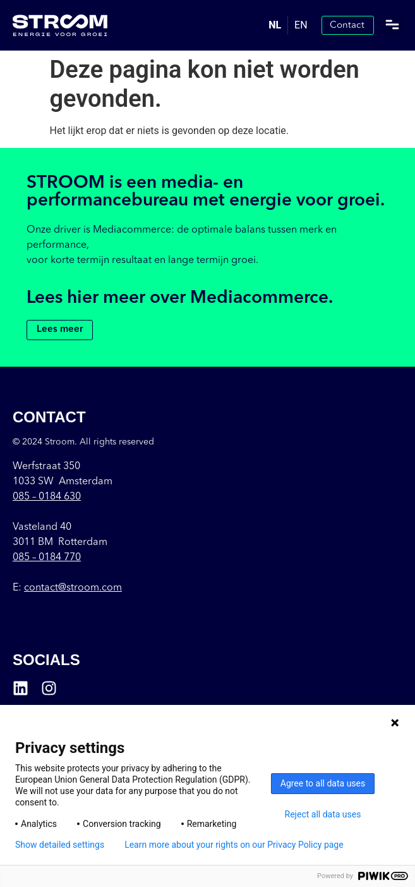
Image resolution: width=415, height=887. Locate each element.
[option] (300, 25)
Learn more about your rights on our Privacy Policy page (234, 845)
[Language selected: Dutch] (287, 25)
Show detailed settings (59, 845)
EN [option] (301, 25)
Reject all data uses (323, 814)
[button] (392, 25)
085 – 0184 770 (47, 558)
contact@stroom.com (73, 588)
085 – (47, 497)
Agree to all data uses (323, 783)
